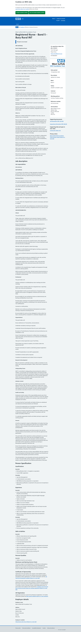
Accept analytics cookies (22, 12)
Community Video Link (55, 130)
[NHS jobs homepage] (19, 19)
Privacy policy (18, 628)
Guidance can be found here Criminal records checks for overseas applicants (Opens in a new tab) (31, 588)
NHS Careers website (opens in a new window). (37, 596)
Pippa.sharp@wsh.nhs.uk (56, 53)
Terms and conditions (26, 628)
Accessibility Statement (36, 628)
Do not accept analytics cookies (37, 12)
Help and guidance (51, 628)
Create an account (61, 18)
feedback (22, 27)
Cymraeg (63, 20)
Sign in (53, 18)
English (58, 20)
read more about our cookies (22, 9)
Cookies (44, 628)
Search (17, 24)
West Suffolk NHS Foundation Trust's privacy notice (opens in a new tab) (57, 137)
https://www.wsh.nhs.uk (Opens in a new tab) (26, 621)
